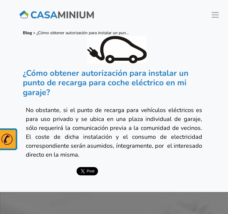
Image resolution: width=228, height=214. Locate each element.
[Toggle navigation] (215, 15)
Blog (27, 33)
